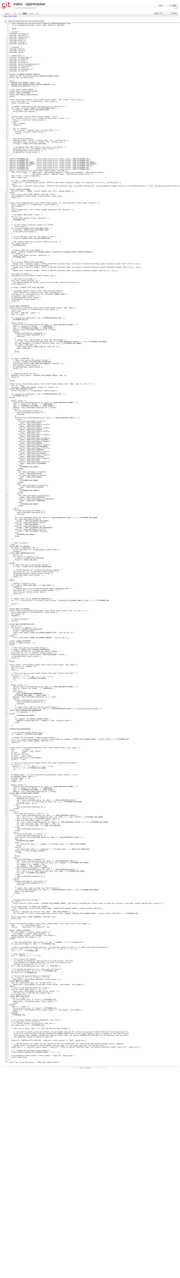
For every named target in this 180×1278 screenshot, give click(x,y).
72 (7, 168)
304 (6, 639)
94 (7, 213)
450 (6, 935)
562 (6, 1163)
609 (6, 1258)
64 (7, 152)
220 (6, 468)
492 (6, 1021)
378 (6, 789)
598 (6, 1236)
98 (7, 221)
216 (6, 460)
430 (6, 895)
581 (6, 1201)
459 (6, 954)
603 (6, 1246)
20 (7, 62)
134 (6, 294)
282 (6, 594)
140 (6, 306)
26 (7, 75)
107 (6, 239)
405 (6, 844)
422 (6, 878)
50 (7, 123)
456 (6, 948)
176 (6, 379)
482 (6, 1000)
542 (6, 1122)
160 (6, 347)
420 (6, 874)
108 (6, 241)
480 (6, 996)
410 (6, 854)
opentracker (35, 4)
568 (6, 1175)
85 (7, 194)
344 (6, 720)
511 (6, 1059)
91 (7, 206)
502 (6, 1041)
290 (6, 611)
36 (7, 95)
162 (6, 351)
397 (6, 828)
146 (6, 318)
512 (6, 1061)
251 (6, 531)
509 (6, 1055)
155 (6, 336)
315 (6, 661)
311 (6, 653)
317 (6, 665)
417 (6, 868)
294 (6, 619)
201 (6, 430)
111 (6, 247)
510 (6, 1057)
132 (6, 290)
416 (6, 866)
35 (7, 93)
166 (6, 359)
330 (6, 692)
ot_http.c (14, 16)
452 (6, 939)
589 (6, 1218)
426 (6, 887)
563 (6, 1165)
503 (6, 1043)
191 (6, 410)
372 (6, 777)
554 (6, 1146)
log (20, 13)
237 (6, 503)
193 (6, 414)
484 (6, 1004)
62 (7, 148)
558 (6, 1155)
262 (6, 554)
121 (6, 267)
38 (7, 99)
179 (6, 385)
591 (6, 1222)
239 (6, 507)
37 (7, 97)
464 (6, 964)
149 (6, 324)
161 (6, 349)
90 (7, 204)
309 (6, 649)
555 (6, 1149)
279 (6, 588)
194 (6, 416)
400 (6, 834)
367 (6, 767)
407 (6, 848)
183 (6, 393)
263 (6, 556)
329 (6, 690)
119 (6, 263)
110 (6, 245)
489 (6, 1015)
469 (6, 974)
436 (6, 907)
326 (6, 684)
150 (6, 326)
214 (6, 456)
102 (6, 229)
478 (6, 992)
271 (6, 572)
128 (6, 282)
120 (6, 265)
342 (6, 716)
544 (6, 1126)
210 (6, 448)
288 (6, 606)
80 (7, 184)
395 (6, 824)
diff (37, 13)
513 (6, 1063)
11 (7, 44)
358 (6, 749)
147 (6, 320)
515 (6, 1067)
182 (6, 391)
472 (6, 980)
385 (6, 803)
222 (6, 472)
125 (6, 276)
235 (6, 499)
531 (6, 1100)
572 (6, 1183)
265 (6, 560)
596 (6, 1232)
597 (6, 1234)
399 (6, 832)
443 (6, 921)
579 (6, 1197)
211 (6, 450)
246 (6, 521)
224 (6, 477)
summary (7, 13)
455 (6, 945)
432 (6, 899)
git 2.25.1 (88, 1276)
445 (6, 925)
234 (6, 497)
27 (7, 77)
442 (6, 919)
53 (7, 129)
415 (6, 864)
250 (6, 529)
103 (6, 231)
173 (6, 373)
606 (6, 1252)
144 (6, 314)
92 (7, 209)
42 (7, 107)
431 (6, 897)
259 (6, 548)
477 (6, 990)
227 (6, 483)
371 (6, 775)
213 (6, 454)
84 (7, 192)
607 (6, 1254)
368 (6, 769)
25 (7, 73)
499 (6, 1035)
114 (6, 253)
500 (6, 1037)
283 (6, 596)
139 (6, 304)
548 (6, 1134)
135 (6, 296)
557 (6, 1153)
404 (6, 842)
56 (7, 135)
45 (7, 113)
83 (7, 190)
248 (6, 525)
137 (6, 300)
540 (6, 1118)
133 (6, 292)
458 (6, 952)
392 (6, 818)
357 (6, 747)
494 (6, 1025)
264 (6, 558)
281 (6, 592)
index (18, 4)
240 (6, 509)
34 (7, 91)
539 (6, 1116)
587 (6, 1213)
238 (6, 505)
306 (6, 643)
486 (6, 1008)
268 (6, 566)
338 (6, 708)
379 (6, 791)
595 (6, 1230)
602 (6, 1244)
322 (6, 675)
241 (6, 511)
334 (6, 700)
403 (6, 840)
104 (6, 233)
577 (6, 1193)
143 (6, 312)
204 (6, 436)
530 (6, 1098)
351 (6, 734)
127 (6, 280)
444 (6, 923)
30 (7, 83)
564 (6, 1167)
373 (6, 779)
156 (6, 338)
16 (7, 54)
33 (7, 89)
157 (6, 340)
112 (6, 249)
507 (6, 1051)
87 (7, 198)
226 (6, 481)
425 (6, 885)
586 (6, 1211)
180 (6, 387)
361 (6, 755)
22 (7, 66)
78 (7, 180)
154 (6, 334)
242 (6, 513)
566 (6, 1171)
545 (6, 1128)
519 (6, 1075)
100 (6, 225)
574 (6, 1187)
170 (6, 367)
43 (7, 109)
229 (6, 487)
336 (6, 704)
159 (6, 345)
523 (6, 1084)
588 (6, 1216)
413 (6, 860)
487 (6, 1010)
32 (7, 87)
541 (6, 1120)
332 (6, 696)
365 (6, 763)
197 (6, 422)
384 (6, 801)
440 (6, 915)
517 (6, 1071)
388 (6, 809)
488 (6, 1012)
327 (6, 686)
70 (7, 164)
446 (6, 927)
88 (7, 200)
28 (7, 79)
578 (6, 1195)
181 (6, 389)
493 (6, 1023)
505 (6, 1047)
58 (7, 140)
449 (6, 933)
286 (6, 602)
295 (6, 621)
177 (6, 381)
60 (7, 144)
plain (42, 21)
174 (6, 375)
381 (6, 795)
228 (6, 485)
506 (6, 1049)
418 (6, 870)
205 (6, 438)
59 (7, 142)
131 (6, 288)
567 (6, 1173)
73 (7, 170)
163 (6, 353)
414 (6, 862)
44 (7, 111)
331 (6, 694)
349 (6, 730)
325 (6, 682)
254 (6, 537)
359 (6, 751)
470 (6, 976)
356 (6, 744)
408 (6, 850)
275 (6, 580)
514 (6, 1065)
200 (6, 428)
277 (6, 584)
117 (6, 259)
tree (24, 13)
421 (6, 876)
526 (6, 1090)
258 (6, 546)
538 (6, 1114)
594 (6, 1228)
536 (6, 1110)
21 (7, 64)
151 (6, 328)
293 (6, 617)
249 (6, 527)
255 (6, 539)
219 (6, 466)
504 (6, 1045)
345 (6, 722)
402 (6, 838)
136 (6, 298)
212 (6, 452)
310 (6, 651)
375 (6, 783)
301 (6, 633)
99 (7, 223)
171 (6, 369)
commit (31, 13)
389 (6, 811)
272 (6, 574)
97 (7, 219)
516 (6, 1069)
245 (6, 519)
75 (7, 174)
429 (6, 893)
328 (6, 688)
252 (6, 533)
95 (7, 215)
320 (6, 671)
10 (7, 42)
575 (6, 1189)
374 (6, 781)
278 (6, 586)
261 (6, 552)
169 (6, 365)
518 (6, 1073)
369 (6, 771)
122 (6, 269)
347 (6, 726)
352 (6, 736)
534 (6, 1106)
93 (7, 211)
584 (6, 1207)
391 (6, 816)
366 (6, 765)
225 (6, 479)
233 (6, 495)
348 (6, 728)
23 (7, 68)
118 (6, 261)
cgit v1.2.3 (82, 1276)
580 (6, 1199)
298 (6, 627)
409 (6, 852)
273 (6, 576)
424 (6, 883)
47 (7, 117)
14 (7, 50)
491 (6, 1019)
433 (6, 901)
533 (6, 1104)
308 (6, 647)
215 (6, 458)
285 (6, 600)
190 (6, 407)
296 (6, 623)
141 (6, 308)
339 (6, 710)
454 (6, 943)
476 (6, 988)
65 (7, 154)
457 (6, 950)
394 (6, 822)
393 (6, 820)
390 (6, 814)
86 (7, 196)
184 (6, 395)
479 (6, 994)
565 (6, 1169)
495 (6, 1027)
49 (7, 121)
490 (6, 1017)
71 (7, 166)
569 (6, 1177)
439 (6, 913)
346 (6, 724)
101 (6, 227)
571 (6, 1181)
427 (6, 889)
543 (6, 1124)
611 (6, 1262)
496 (6, 1029)
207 (6, 442)
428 (6, 891)
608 (6, 1256)
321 (6, 673)
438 (6, 911)
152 (6, 330)
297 (6, 625)
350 (6, 732)
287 (6, 604)
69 (7, 162)
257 (6, 544)
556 (6, 1151)
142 (6, 310)
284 (6, 598)
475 (6, 986)
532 (6, 1102)
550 (6, 1138)
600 (6, 1240)
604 (6, 1248)
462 (6, 960)
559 (6, 1157)
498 (6, 1033)
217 (6, 462)
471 (6, 978)
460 (6, 956)
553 (6, 1144)
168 (6, 363)
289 (6, 608)
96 (7, 217)
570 (6, 1179)
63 (7, 150)
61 (7, 146)
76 (7, 176)
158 (6, 343)
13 (7, 48)
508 (6, 1053)
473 (6, 982)
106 (6, 237)
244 (6, 517)
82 (7, 188)
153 (6, 332)
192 (6, 412)
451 (6, 937)
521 (6, 1079)
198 (6, 424)
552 (6, 1142)
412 (6, 858)
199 (6, 426)
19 (7, 60)
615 (6, 1270)
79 (7, 182)
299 (6, 629)
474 (6, 984)
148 (6, 322)
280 (6, 590)
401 (6, 836)
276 (6, 582)
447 (6, 929)
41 (7, 105)
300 (6, 631)
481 (6, 998)
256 (6, 541)
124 (6, 273)
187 (6, 401)
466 (6, 968)
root (9, 16)
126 (6, 278)
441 (6, 917)
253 (6, 535)
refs (14, 13)
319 (6, 669)
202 (6, 432)
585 (6, 1209)
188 (6, 403)
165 (6, 357)
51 (7, 125)
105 (6, 235)
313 (6, 657)
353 (6, 738)
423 (6, 881)
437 (6, 909)
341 (6, 714)
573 (6, 1185)
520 (6, 1077)
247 (6, 523)
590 (6, 1220)
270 (6, 570)
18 (7, 58)
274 (6, 578)
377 (6, 787)
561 (6, 1161)
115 (6, 255)
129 (6, 284)
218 (6, 464)
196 (6, 420)
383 (6, 799)
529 (6, 1096)
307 (6, 645)
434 (6, 903)
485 (6, 1006)
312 (6, 655)
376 (6, 785)
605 (6, 1250)
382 (6, 797)
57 (7, 137)
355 (6, 742)
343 (6, 718)
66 (7, 156)
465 (6, 966)
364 (6, 761)
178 (6, 383)
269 (6, 568)
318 (6, 667)
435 (6, 905)
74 (7, 172)
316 (6, 663)
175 (6, 377)
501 (6, 1039)
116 (6, 257)
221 (6, 470)
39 (7, 101)
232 (6, 493)
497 (6, 1031)
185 (6, 397)
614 (6, 1268)
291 (6, 613)
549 (6, 1136)
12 (7, 46)
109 (6, 243)
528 (6, 1094)
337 (6, 706)
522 (6, 1082)
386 (6, 805)
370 (6, 773)
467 (6, 970)
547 (6, 1132)
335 (6, 702)
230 (6, 489)
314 (6, 659)
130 (6, 286)
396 (6, 826)
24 (7, 70)
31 (7, 85)
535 (6, 1108)
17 (7, 56)
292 (6, 615)
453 (6, 941)
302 (6, 635)
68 (7, 160)
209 (6, 446)
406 (6, 846)
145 (6, 316)
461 (6, 958)
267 (6, 564)
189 (6, 405)
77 (7, 178)
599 (6, 1238)
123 (6, 271)
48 (7, 119)
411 (6, 856)
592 (6, 1224)
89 (7, 202)
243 (6, 515)
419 (6, 872)
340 (6, 712)
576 (6, 1191)
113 (6, 251)
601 (6, 1242)
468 (6, 972)
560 (6, 1159)
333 (6, 698)
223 (6, 474)
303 (6, 637)
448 (6, 931)
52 (7, 127)
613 (6, 1266)
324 (6, 680)
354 (6, 740)
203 (6, 434)
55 (7, 133)
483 (6, 1002)
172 (6, 371)
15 (7, 52)
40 (7, 103)
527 (6, 1092)
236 (6, 501)
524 (6, 1086)
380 (6, 793)
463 (6, 962)
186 (6, 399)
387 (6, 807)
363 (6, 759)
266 (6, 562)
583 (6, 1205)
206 (6, 440)
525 (6, 1088)
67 (7, 158)
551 (6, 1140)
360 (6, 753)
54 (7, 131)
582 (6, 1203)
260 (6, 550)
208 (6, 444)
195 (6, 418)
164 (6, 355)
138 (6, 302)
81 (7, 186)
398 (6, 830)
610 (6, 1260)
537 (6, 1112)
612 (6, 1264)
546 (6, 1130)
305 (6, 641)
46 (7, 115)
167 (6, 361)
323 (6, 678)
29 (7, 81)
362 (6, 757)
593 (6, 1226)
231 (6, 491)
